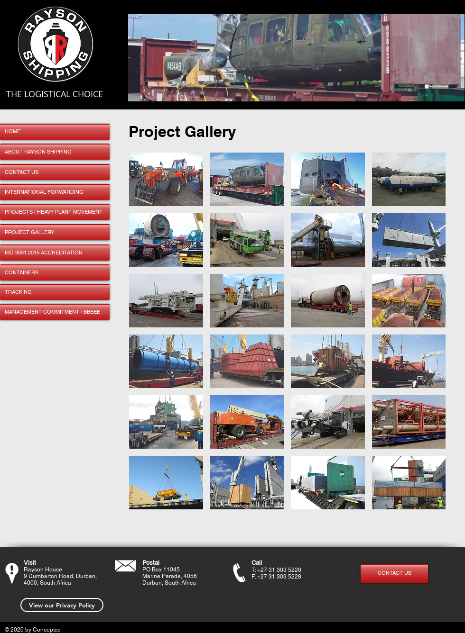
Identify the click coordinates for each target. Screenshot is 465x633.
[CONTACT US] (55, 172)
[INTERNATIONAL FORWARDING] (55, 192)
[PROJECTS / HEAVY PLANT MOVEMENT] (55, 212)
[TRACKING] (55, 292)
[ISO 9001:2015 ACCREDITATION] (55, 252)
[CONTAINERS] (55, 272)
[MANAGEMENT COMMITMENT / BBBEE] (55, 312)
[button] (166, 179)
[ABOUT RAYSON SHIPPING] (55, 152)
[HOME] (55, 132)
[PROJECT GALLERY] (55, 232)
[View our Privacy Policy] (61, 605)
